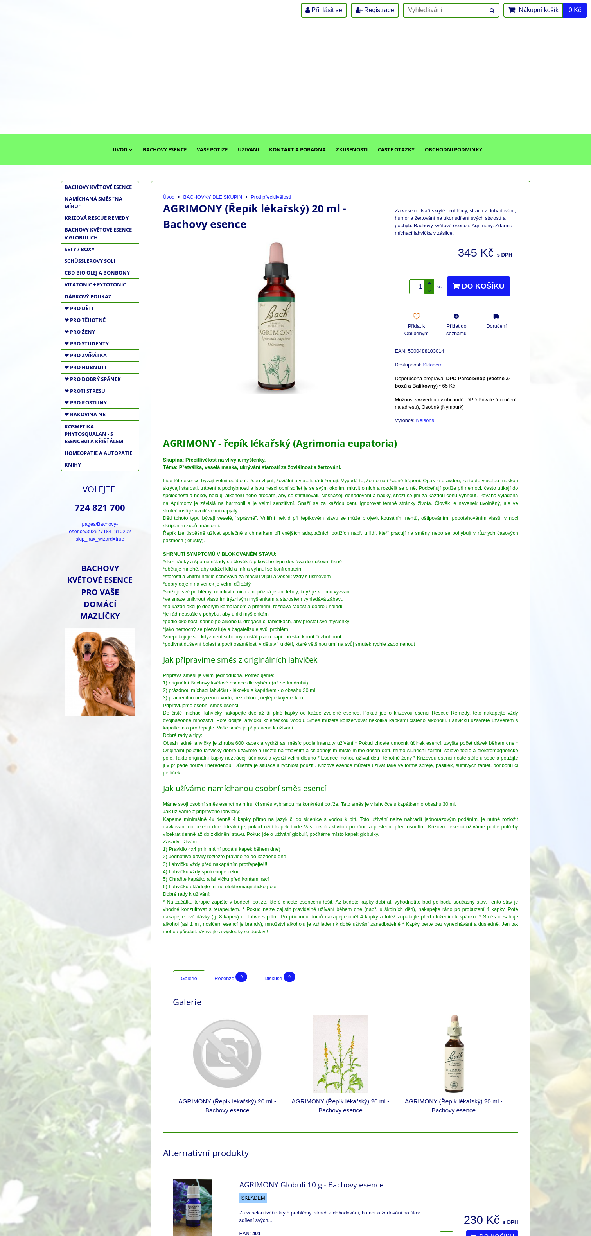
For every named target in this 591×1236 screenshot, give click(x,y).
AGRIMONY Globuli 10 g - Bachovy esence (311, 1184)
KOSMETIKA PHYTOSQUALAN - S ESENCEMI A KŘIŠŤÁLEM (94, 434)
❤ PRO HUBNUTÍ (85, 367)
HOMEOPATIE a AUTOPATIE (98, 452)
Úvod (123, 149)
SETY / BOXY (80, 249)
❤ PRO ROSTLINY (86, 402)
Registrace (375, 10)
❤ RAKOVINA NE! (86, 414)
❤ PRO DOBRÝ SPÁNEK (93, 379)
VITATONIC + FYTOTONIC (95, 284)
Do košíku (478, 286)
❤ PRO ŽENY (80, 331)
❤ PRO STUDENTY (87, 343)
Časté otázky (396, 149)
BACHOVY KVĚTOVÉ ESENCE (98, 186)
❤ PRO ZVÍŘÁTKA (86, 355)
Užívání (248, 149)
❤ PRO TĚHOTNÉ (85, 319)
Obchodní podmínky (453, 149)
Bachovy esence (165, 149)
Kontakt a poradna (297, 149)
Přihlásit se (323, 10)
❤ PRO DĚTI (79, 308)
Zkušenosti (352, 149)
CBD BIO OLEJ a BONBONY (97, 272)
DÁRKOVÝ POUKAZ (88, 296)
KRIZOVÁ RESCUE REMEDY (97, 217)
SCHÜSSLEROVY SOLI (90, 260)
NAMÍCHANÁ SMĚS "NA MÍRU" (93, 202)
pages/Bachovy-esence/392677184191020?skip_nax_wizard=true (100, 531)
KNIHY (73, 464)
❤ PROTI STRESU (85, 390)
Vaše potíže (212, 149)
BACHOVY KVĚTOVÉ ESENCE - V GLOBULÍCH (100, 233)
